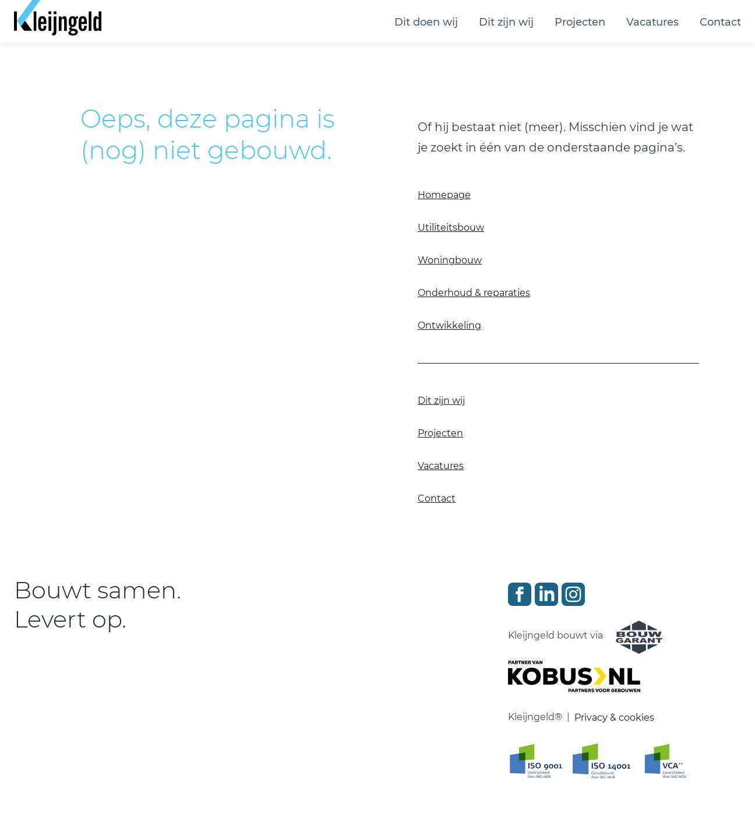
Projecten (580, 22)
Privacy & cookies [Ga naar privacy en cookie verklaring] (614, 717)
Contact (720, 22)
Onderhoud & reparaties (474, 292)
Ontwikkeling (449, 325)
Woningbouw (450, 260)
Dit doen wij (426, 22)
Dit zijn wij (506, 22)
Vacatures (652, 22)
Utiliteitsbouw (451, 227)
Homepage (444, 194)
